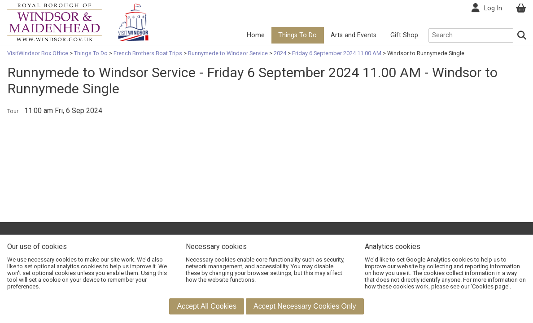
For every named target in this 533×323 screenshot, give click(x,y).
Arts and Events (353, 35)
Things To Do (297, 35)
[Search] (522, 35)
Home (256, 35)
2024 (280, 53)
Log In (493, 8)
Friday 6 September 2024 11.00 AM (337, 53)
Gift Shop (404, 35)
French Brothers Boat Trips (147, 53)
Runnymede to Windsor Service (228, 53)
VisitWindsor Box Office (38, 53)
